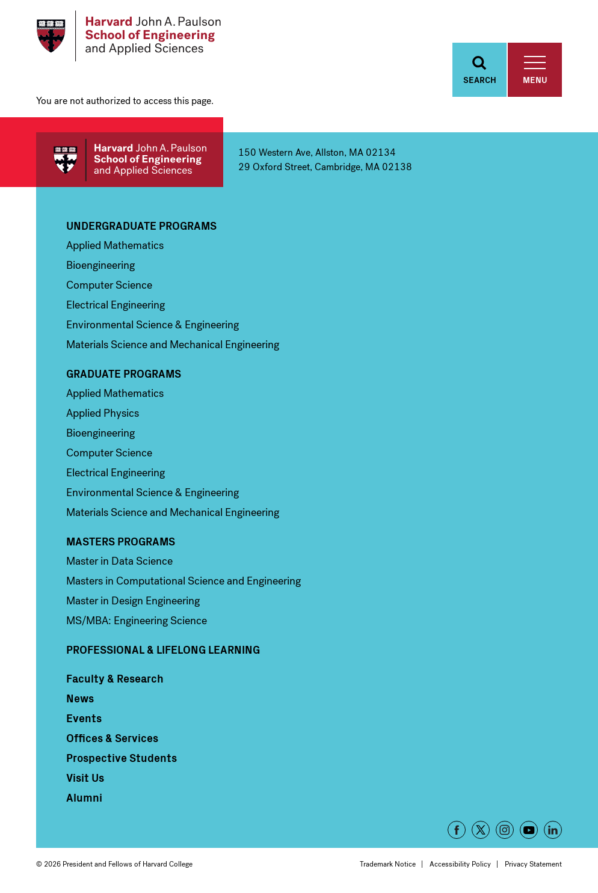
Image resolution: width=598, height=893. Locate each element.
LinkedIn (553, 830)
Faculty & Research (115, 678)
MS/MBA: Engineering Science (136, 620)
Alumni (84, 797)
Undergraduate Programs (141, 225)
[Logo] (128, 36)
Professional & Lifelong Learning (163, 649)
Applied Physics (102, 413)
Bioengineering (100, 265)
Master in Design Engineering (133, 600)
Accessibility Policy (460, 864)
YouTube (529, 830)
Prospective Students (121, 757)
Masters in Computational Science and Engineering (183, 580)
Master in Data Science (119, 561)
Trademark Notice (388, 864)
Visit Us (85, 777)
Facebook (457, 830)
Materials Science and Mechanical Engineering (172, 344)
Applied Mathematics (115, 245)
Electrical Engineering (115, 304)
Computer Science (109, 285)
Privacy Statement (533, 864)
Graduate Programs (123, 373)
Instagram (505, 830)
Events (84, 718)
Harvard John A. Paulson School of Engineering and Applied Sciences (129, 159)
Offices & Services (112, 737)
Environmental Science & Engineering (152, 324)
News (80, 698)
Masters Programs (120, 541)
